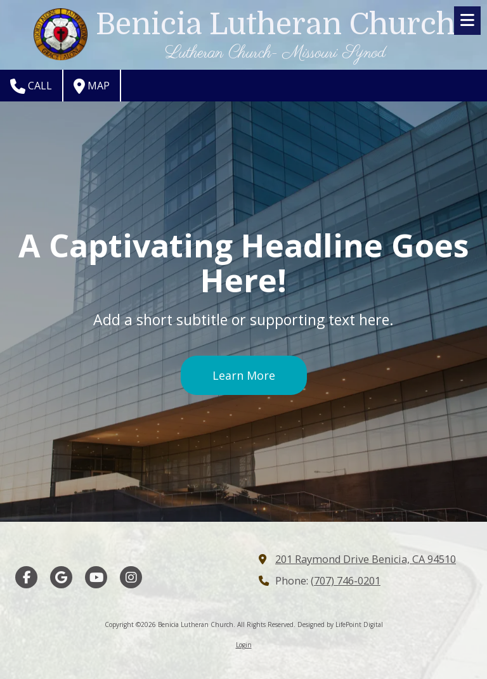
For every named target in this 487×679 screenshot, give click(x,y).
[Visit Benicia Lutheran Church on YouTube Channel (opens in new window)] (96, 577)
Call (31, 86)
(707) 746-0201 (345, 581)
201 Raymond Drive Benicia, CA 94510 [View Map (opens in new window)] (365, 559)
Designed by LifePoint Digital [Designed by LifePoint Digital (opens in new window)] (340, 624)
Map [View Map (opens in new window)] (92, 86)
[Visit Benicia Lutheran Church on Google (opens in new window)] (61, 577)
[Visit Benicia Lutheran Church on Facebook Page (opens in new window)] (26, 577)
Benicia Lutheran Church (275, 24)
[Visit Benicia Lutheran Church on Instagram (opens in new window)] (131, 577)
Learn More (243, 375)
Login (244, 644)
